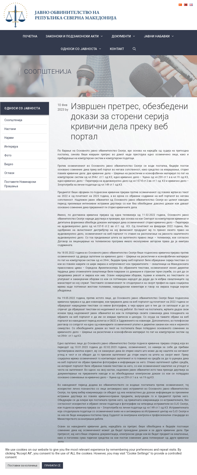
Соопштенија (47, 71)
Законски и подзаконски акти (76, 36)
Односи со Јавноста (83, 49)
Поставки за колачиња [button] (22, 465)
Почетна (30, 36)
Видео (8, 164)
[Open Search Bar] (134, 49)
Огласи (9, 173)
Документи (126, 36)
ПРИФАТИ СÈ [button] (52, 465)
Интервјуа (11, 146)
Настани (10, 129)
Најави (9, 137)
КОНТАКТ (117, 49)
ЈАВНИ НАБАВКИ (161, 36)
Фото (8, 155)
